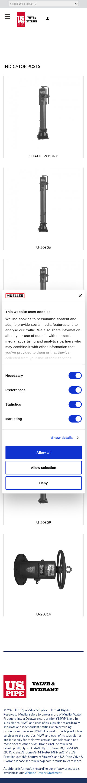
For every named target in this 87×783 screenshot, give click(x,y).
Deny (43, 483)
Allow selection (43, 468)
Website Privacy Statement (43, 773)
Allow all (43, 452)
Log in (48, 19)
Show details (62, 438)
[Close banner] (80, 295)
